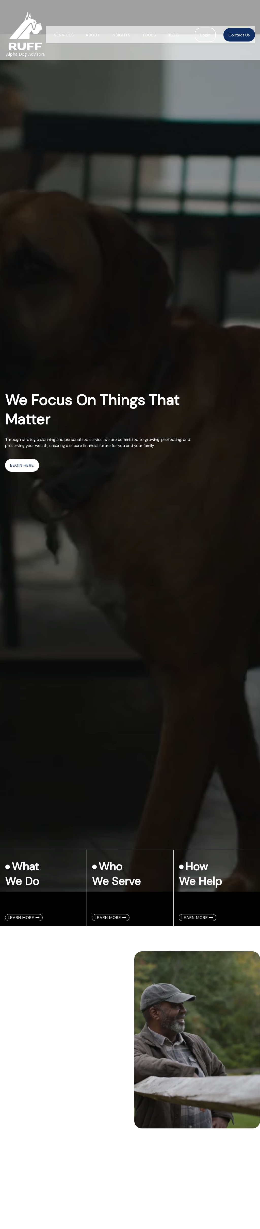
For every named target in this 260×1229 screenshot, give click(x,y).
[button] (64, 25)
